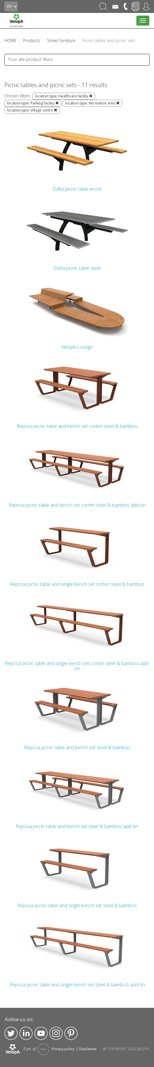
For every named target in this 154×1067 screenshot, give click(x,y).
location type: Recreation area (92, 103)
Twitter (11, 1033)
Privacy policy (63, 1048)
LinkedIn (26, 1033)
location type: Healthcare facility (64, 96)
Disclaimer (88, 1048)
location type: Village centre (32, 110)
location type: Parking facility (33, 103)
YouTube (41, 1033)
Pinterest (71, 1033)
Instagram (56, 1033)
